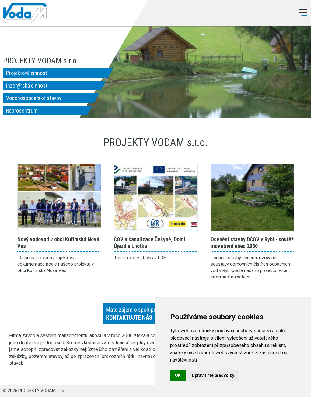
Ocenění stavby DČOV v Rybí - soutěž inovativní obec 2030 (252, 197)
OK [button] (178, 375)
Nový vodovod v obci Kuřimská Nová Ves (59, 197)
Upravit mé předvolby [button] (213, 375)
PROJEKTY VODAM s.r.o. (25, 13)
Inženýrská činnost (26, 85)
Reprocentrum (21, 110)
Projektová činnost (26, 73)
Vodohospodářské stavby (33, 98)
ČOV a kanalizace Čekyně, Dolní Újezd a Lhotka (155, 197)
